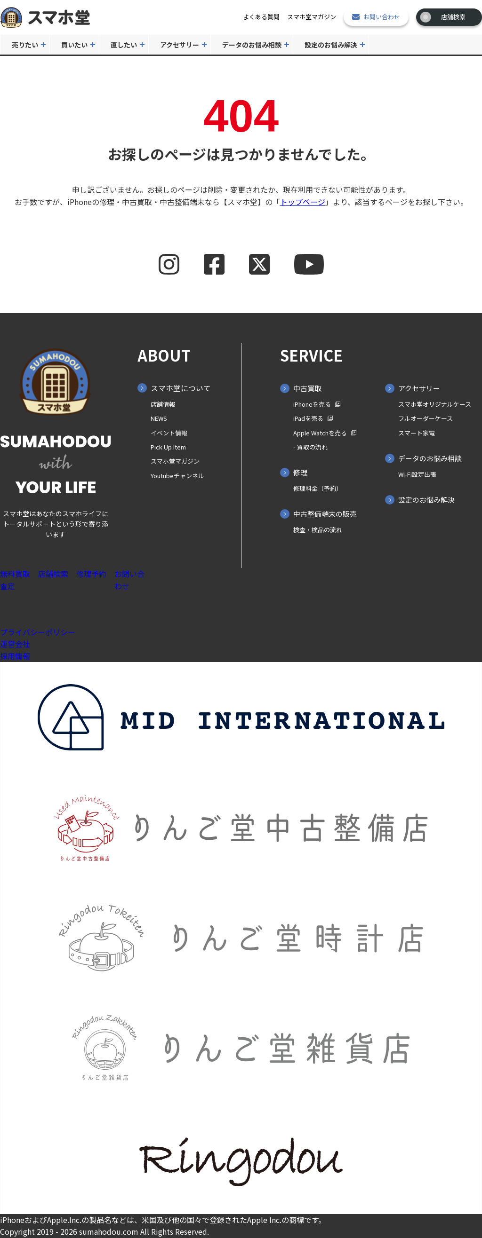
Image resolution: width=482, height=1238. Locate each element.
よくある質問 (261, 16)
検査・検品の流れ (317, 529)
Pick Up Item (168, 446)
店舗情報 (163, 404)
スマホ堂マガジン (311, 16)
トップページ (302, 201)
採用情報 (15, 656)
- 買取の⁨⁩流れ (310, 446)
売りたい (25, 44)
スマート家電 (416, 432)
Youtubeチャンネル (177, 475)
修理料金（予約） (317, 488)
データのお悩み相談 (251, 44)
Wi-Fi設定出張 (417, 474)
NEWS (159, 418)
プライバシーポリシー (37, 632)
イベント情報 (169, 432)
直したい (124, 44)
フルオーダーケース (425, 418)
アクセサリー (179, 44)
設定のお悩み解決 (331, 44)
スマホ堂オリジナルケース (434, 404)
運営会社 (15, 643)
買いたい (74, 44)
